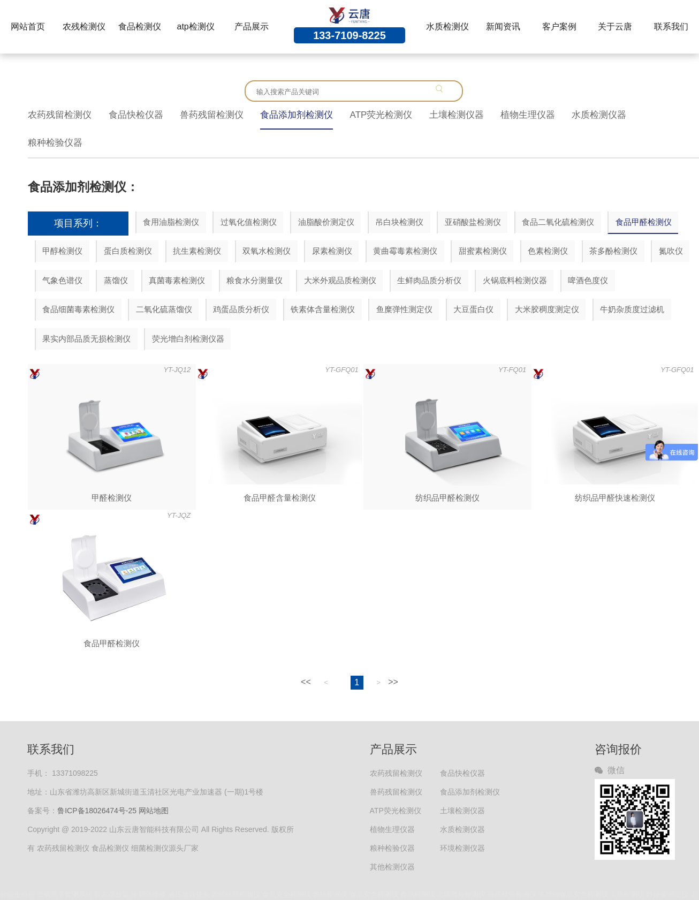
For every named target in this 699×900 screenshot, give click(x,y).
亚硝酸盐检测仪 (473, 221)
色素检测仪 (548, 250)
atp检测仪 (196, 26)
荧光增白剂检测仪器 (188, 338)
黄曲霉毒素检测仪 (405, 250)
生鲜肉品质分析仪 (429, 280)
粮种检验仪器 (55, 143)
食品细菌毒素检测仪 (78, 309)
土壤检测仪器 (456, 115)
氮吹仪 (671, 250)
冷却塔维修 (148, 894)
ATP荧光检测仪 (381, 115)
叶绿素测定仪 (667, 894)
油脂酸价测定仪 (326, 221)
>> (393, 681)
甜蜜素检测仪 (483, 250)
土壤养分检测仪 (461, 894)
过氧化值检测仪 (249, 221)
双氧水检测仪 (266, 250)
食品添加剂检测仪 (296, 115)
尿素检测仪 (332, 250)
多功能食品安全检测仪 (573, 894)
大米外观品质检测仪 (340, 280)
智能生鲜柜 (17, 894)
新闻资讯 (503, 26)
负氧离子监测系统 (65, 894)
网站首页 (28, 26)
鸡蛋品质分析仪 (241, 309)
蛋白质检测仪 (128, 250)
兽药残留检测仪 (212, 115)
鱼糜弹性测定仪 (404, 309)
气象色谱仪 (62, 280)
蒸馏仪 (116, 280)
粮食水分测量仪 (254, 280)
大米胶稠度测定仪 (547, 309)
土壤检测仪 (627, 894)
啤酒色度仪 (588, 280)
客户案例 (559, 26)
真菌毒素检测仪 (177, 280)
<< (306, 681)
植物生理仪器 (527, 115)
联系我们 (671, 26)
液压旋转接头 (189, 894)
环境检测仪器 (462, 848)
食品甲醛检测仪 (644, 221)
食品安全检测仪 (286, 894)
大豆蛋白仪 (473, 309)
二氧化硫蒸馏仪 (164, 309)
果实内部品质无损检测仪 (86, 338)
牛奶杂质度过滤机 (632, 309)
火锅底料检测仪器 (515, 280)
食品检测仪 (139, 26)
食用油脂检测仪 (171, 221)
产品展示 (251, 26)
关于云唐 (615, 26)
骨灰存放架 (111, 894)
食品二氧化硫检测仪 (558, 221)
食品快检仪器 (136, 115)
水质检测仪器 (599, 115)
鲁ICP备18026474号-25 (96, 810)
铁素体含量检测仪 (323, 309)
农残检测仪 (84, 26)
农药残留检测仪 (60, 115)
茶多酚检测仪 (613, 250)
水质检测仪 (447, 26)
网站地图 (154, 810)
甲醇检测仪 (62, 250)
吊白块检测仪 (399, 221)
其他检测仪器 (392, 867)
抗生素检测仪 (197, 250)
